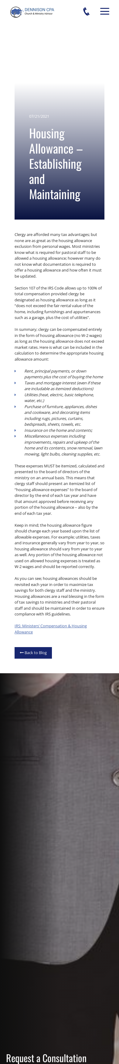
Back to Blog (33, 652)
